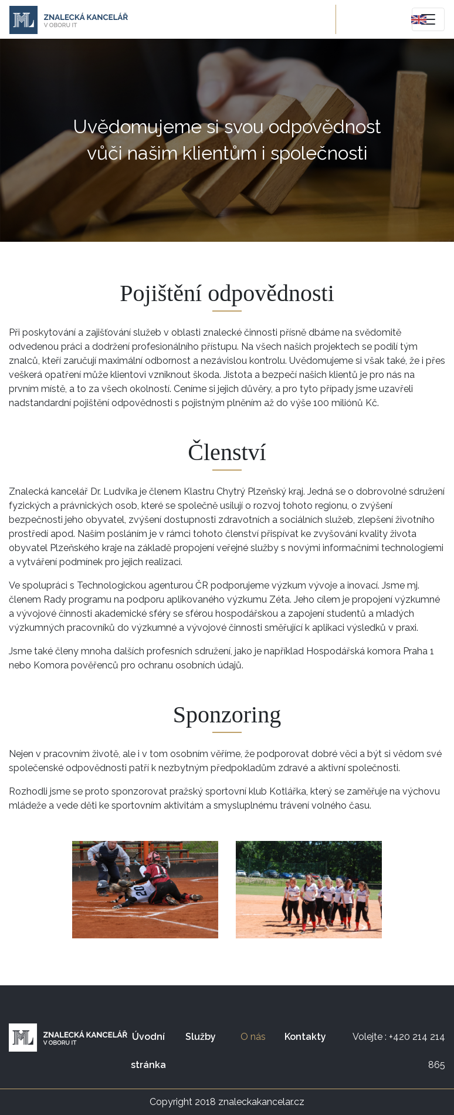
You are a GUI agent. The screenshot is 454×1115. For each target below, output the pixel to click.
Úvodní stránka (148, 1050)
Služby (200, 1036)
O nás (259, 1032)
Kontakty (305, 1036)
